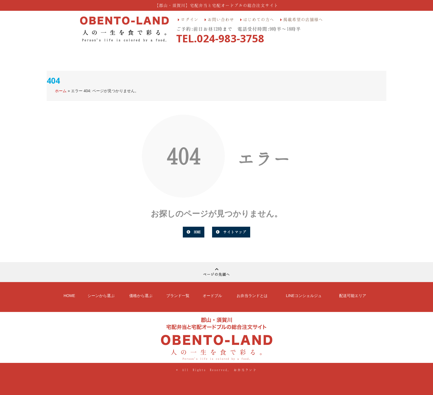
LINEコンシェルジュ (303, 295)
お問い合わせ (221, 19)
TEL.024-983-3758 (220, 38)
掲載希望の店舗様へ (303, 19)
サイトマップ (234, 232)
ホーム (61, 91)
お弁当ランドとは (252, 295)
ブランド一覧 (177, 295)
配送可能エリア (352, 295)
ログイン (190, 19)
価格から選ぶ (140, 295)
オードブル (212, 295)
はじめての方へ (258, 19)
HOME (197, 232)
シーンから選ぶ (101, 295)
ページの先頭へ (216, 271)
